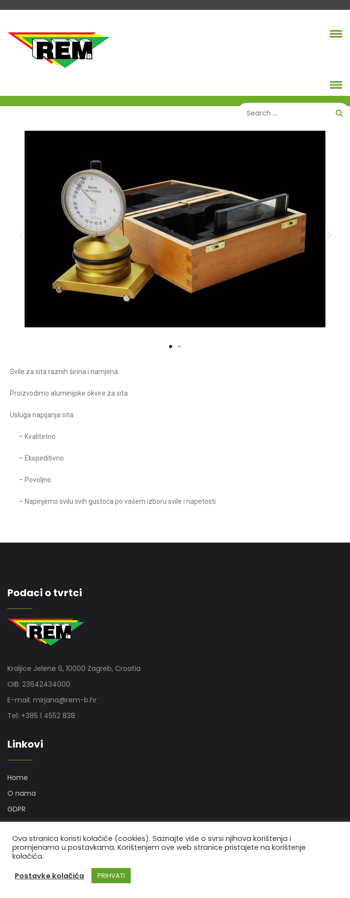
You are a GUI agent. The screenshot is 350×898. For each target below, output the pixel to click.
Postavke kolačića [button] (49, 875)
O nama (21, 793)
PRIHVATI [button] (111, 875)
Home (17, 777)
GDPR (16, 809)
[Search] (293, 113)
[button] (334, 33)
